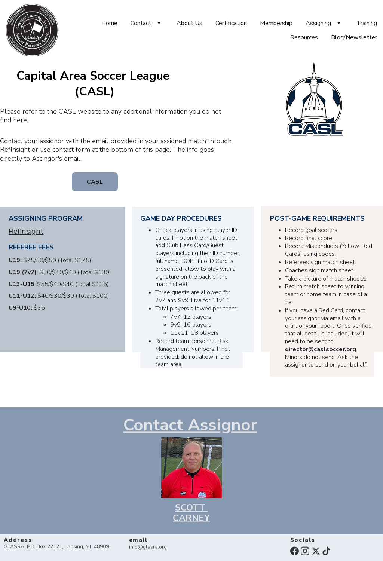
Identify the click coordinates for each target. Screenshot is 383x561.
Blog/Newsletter (354, 37)
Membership (276, 23)
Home (109, 23)
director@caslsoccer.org (320, 350)
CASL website (80, 111)
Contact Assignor (190, 426)
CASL (95, 182)
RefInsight (26, 232)
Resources (304, 37)
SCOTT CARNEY (191, 514)
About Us (189, 23)
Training (366, 23)
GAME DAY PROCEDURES (181, 218)
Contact (141, 23)
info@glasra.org (148, 547)
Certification (231, 23)
